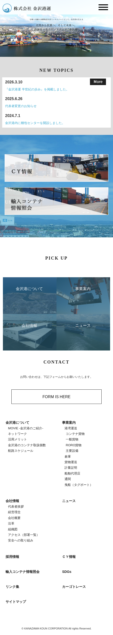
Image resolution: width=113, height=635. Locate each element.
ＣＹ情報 (69, 557)
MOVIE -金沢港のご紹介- (25, 428)
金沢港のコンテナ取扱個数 (27, 445)
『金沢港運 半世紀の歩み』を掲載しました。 (37, 89)
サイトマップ (16, 602)
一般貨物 (72, 439)
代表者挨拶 (16, 506)
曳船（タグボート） (79, 485)
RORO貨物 (73, 445)
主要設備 (72, 451)
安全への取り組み (20, 540)
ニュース (69, 501)
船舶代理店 (72, 473)
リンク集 (12, 587)
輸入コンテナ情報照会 (23, 572)
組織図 (12, 529)
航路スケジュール (20, 451)
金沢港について (17, 422)
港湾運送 (71, 428)
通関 (68, 479)
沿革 (11, 523)
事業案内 (69, 422)
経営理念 (14, 512)
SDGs (66, 572)
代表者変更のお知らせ (21, 106)
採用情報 (12, 557)
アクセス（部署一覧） (24, 535)
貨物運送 (71, 462)
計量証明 (71, 467)
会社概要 (14, 518)
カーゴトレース (74, 587)
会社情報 (12, 501)
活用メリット (17, 439)
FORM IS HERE (56, 397)
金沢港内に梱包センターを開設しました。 (35, 123)
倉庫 (68, 456)
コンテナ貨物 (75, 434)
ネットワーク (17, 434)
